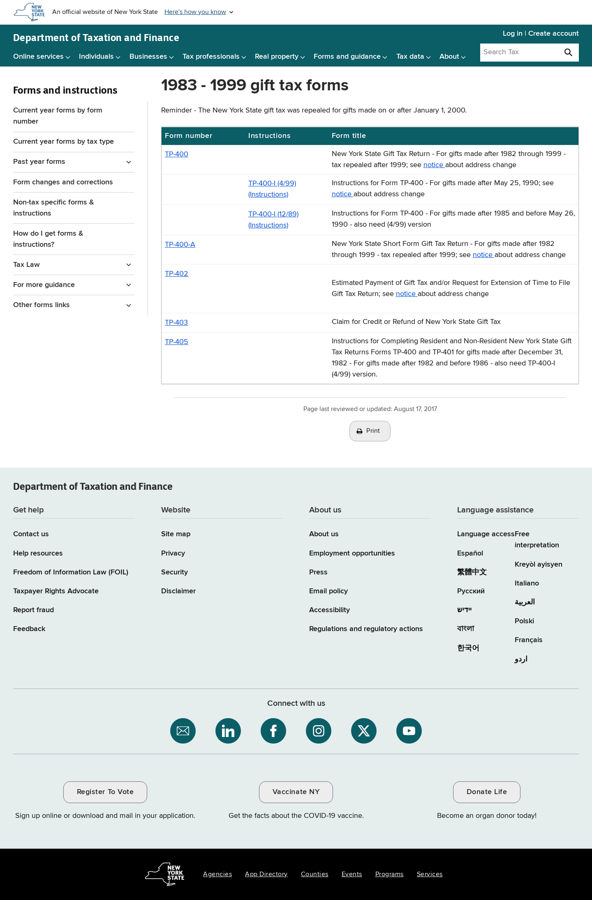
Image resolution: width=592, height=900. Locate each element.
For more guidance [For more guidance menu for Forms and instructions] (44, 285)
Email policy (328, 591)
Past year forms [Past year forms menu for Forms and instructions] (39, 161)
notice (434, 165)
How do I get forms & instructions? (48, 239)
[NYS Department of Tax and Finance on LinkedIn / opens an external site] (228, 731)
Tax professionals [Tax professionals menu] (211, 56)
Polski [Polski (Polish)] (524, 621)
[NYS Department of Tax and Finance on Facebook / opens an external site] (273, 731)
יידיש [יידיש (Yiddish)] (464, 610)
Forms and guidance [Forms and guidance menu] (347, 56)
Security (174, 572)
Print (373, 431)
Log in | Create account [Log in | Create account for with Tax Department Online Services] (541, 33)
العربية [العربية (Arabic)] (525, 602)
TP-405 (176, 342)
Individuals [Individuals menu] (96, 56)
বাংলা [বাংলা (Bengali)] (465, 629)
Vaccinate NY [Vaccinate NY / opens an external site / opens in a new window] (296, 792)
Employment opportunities (352, 553)
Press (318, 572)
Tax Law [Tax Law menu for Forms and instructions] (26, 265)
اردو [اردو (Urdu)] (521, 659)
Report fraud (33, 610)
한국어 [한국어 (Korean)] (468, 648)
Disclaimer (178, 591)
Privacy (173, 553)
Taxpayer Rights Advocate (56, 591)
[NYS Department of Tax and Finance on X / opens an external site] (364, 731)
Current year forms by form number (57, 116)
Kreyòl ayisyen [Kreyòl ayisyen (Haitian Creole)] (538, 564)
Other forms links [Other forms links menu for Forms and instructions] (41, 305)
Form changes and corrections (63, 182)
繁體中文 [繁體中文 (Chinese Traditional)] (472, 572)
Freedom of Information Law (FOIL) (70, 572)
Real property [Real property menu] (276, 56)
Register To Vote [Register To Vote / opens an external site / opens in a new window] (105, 792)
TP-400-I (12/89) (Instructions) (273, 220)
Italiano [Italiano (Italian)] (527, 583)
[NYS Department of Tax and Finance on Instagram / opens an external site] (318, 731)
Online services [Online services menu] (38, 56)
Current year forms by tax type (63, 141)
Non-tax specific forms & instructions (53, 208)
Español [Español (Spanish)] (470, 553)
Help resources (38, 553)
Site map (175, 534)
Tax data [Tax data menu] (410, 56)
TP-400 (176, 154)
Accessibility (329, 610)
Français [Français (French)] (529, 640)
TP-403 (176, 322)
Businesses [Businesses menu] (148, 56)
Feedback (29, 629)
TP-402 (176, 274)
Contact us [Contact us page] (31, 534)
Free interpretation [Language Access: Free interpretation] (537, 539)
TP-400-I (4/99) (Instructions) (272, 189)
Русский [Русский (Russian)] (471, 591)
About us (324, 534)
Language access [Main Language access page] (486, 534)
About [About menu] (449, 56)
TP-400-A (180, 244)
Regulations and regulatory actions (366, 629)
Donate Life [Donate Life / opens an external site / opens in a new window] (487, 792)
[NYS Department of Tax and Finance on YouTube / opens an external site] (409, 731)
